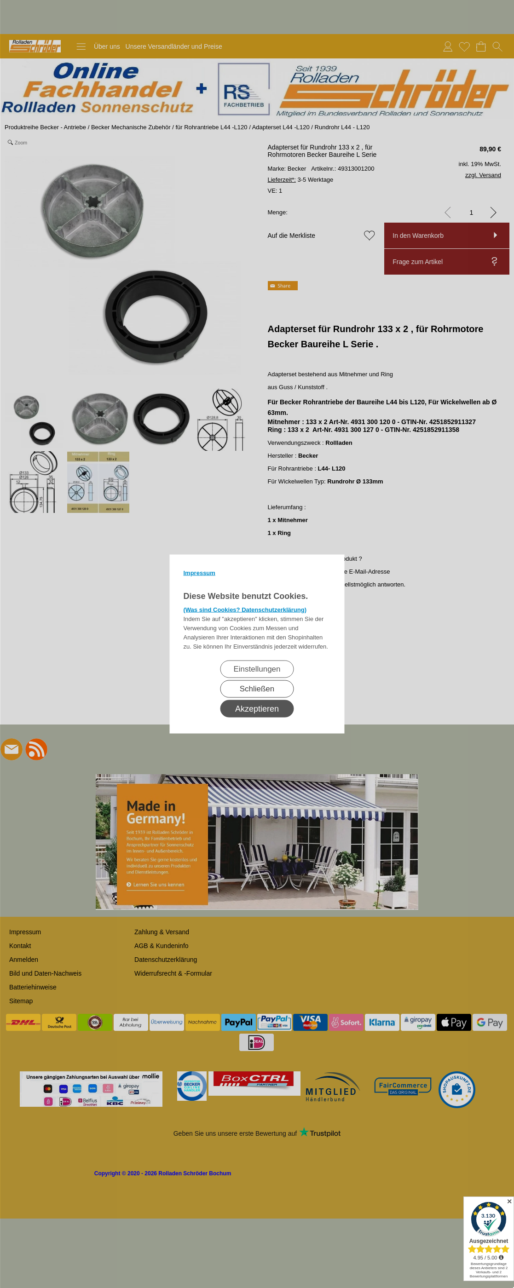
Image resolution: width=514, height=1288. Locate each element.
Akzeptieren (257, 708)
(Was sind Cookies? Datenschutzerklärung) (245, 609)
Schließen (257, 688)
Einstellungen (256, 669)
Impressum (199, 572)
